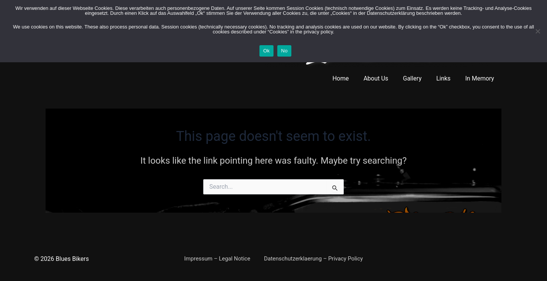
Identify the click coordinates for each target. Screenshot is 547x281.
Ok (266, 51)
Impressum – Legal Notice (217, 258)
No (284, 51)
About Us (384, 78)
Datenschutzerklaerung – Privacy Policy (312, 258)
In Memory (480, 78)
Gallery (418, 78)
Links (447, 78)
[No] (537, 31)
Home (352, 78)
